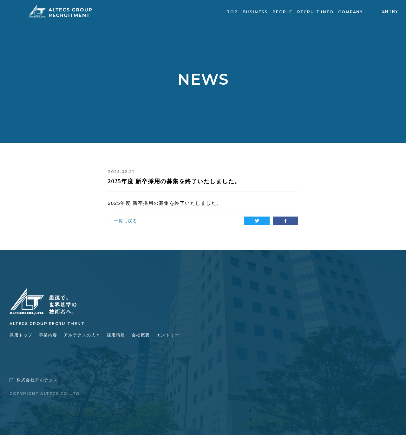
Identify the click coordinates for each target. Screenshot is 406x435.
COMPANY (350, 12)
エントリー (168, 335)
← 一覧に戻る (122, 220)
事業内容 (48, 335)
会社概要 (141, 335)
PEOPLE (282, 12)
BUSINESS (255, 12)
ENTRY (390, 11)
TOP (232, 12)
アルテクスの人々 (82, 335)
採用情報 (116, 335)
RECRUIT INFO (315, 12)
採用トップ (21, 335)
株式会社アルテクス (34, 380)
